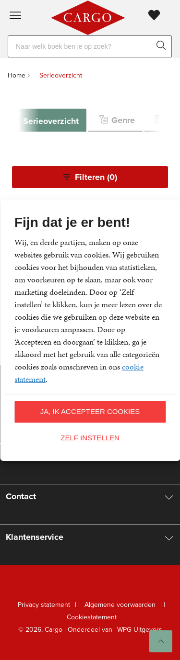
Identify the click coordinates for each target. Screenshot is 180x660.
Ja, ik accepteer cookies (90, 411)
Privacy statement (44, 605)
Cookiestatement (92, 617)
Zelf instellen (90, 438)
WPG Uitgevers (139, 630)
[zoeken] (163, 46)
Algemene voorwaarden (120, 605)
